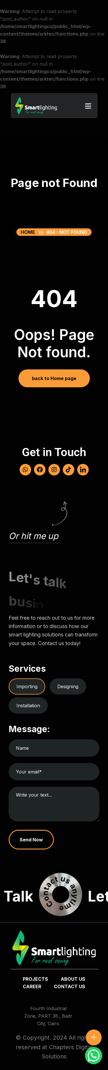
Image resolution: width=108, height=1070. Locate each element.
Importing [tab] (26, 686)
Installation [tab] (28, 705)
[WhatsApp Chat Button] (93, 1055)
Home (29, 232)
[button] (88, 105)
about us (73, 979)
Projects (35, 979)
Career (32, 986)
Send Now (31, 840)
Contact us (69, 986)
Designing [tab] (67, 686)
